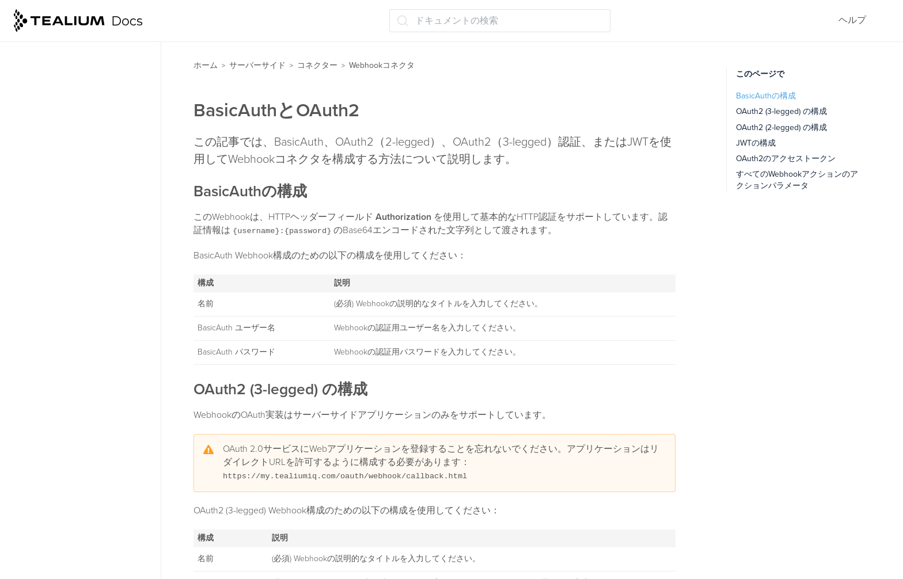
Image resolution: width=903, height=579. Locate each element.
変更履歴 (49, 327)
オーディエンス (52, 395)
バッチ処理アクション (71, 57)
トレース (38, 486)
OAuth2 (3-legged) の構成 (781, 111)
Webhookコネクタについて (87, 170)
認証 (40, 214)
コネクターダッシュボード (80, 79)
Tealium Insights (53, 508)
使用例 (45, 305)
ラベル (33, 553)
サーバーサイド (257, 65)
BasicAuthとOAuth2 (71, 192)
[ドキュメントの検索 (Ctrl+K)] (499, 20)
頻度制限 (42, 102)
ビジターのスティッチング (75, 418)
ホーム (205, 65)
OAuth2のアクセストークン (786, 158)
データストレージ (56, 462)
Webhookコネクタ (62, 147)
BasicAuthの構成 (766, 96)
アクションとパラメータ (81, 237)
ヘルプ (852, 20)
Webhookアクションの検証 (87, 282)
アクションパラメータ (77, 260)
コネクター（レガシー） (75, 373)
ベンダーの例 (57, 350)
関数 (29, 440)
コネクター (317, 65)
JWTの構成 (756, 143)
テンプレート (51, 125)
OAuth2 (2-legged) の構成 (781, 127)
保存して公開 (47, 530)
